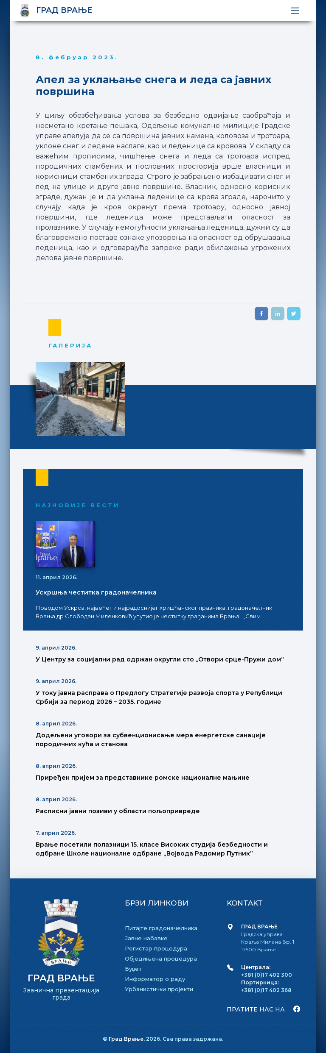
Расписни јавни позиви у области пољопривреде (118, 811)
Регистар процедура (156, 948)
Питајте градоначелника (161, 928)
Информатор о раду (155, 978)
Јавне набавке (146, 938)
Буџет (133, 968)
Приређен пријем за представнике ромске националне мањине (143, 777)
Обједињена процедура (161, 958)
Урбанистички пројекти (159, 989)
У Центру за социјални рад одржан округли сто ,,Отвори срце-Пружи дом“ (160, 659)
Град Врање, (127, 1039)
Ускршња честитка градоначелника (96, 592)
